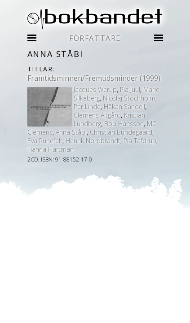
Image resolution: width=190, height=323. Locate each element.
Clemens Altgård (97, 115)
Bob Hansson (124, 123)
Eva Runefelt (44, 140)
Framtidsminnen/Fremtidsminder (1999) (93, 78)
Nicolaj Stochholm (129, 98)
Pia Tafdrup (140, 140)
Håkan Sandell (124, 106)
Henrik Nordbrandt (93, 140)
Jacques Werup (95, 89)
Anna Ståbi (71, 132)
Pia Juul (130, 89)
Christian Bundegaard (121, 132)
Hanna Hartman (50, 149)
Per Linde (87, 106)
